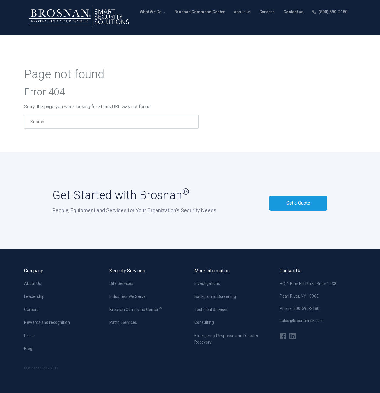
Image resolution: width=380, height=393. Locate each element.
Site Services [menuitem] (121, 283)
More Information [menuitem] (212, 271)
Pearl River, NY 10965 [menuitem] (299, 296)
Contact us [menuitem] (293, 12)
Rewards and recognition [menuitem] (47, 322)
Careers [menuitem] (267, 12)
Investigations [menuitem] (207, 283)
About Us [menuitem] (242, 12)
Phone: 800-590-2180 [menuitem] (299, 308)
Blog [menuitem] (28, 348)
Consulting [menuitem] (204, 322)
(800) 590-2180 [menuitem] (333, 12)
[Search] (111, 122)
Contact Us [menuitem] (291, 271)
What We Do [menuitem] (151, 12)
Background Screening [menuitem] (215, 296)
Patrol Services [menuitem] (123, 322)
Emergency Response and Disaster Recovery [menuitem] (226, 338)
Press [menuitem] (29, 335)
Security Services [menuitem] (127, 271)
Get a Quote (298, 203)
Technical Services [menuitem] (211, 309)
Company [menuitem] (33, 271)
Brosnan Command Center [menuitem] (199, 12)
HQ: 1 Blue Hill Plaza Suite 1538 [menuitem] (308, 283)
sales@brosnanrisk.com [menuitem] (302, 320)
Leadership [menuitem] (34, 296)
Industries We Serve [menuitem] (127, 296)
